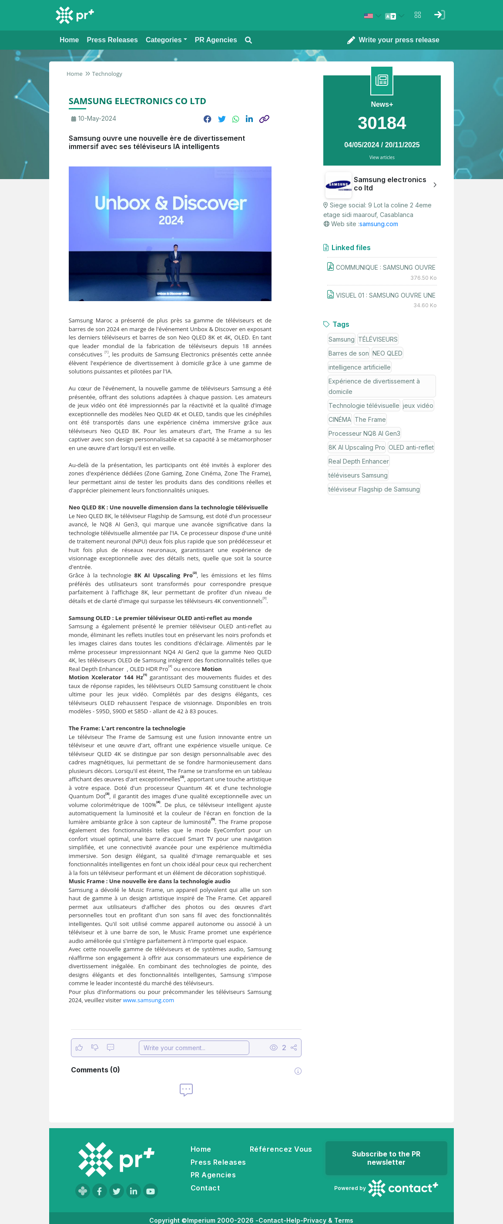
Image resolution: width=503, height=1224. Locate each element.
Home (75, 74)
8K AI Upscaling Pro (357, 447)
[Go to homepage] (117, 1159)
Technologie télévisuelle (364, 405)
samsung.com (378, 223)
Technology (107, 74)
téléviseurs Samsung (358, 475)
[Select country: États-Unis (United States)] (374, 16)
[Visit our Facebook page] (99, 1190)
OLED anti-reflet (411, 447)
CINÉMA (340, 419)
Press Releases (218, 1162)
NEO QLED (387, 353)
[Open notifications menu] (417, 15)
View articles (382, 157)
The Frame (370, 419)
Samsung (342, 339)
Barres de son (349, 353)
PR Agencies (213, 1174)
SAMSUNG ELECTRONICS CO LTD (137, 101)
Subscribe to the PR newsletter (386, 1157)
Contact (205, 1187)
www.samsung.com (148, 1000)
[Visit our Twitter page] (116, 1190)
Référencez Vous (281, 1149)
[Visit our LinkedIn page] (133, 1190)
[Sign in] (439, 15)
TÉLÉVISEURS (378, 339)
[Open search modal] (248, 40)
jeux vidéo (418, 405)
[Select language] (395, 16)
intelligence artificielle (360, 367)
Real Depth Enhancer (359, 461)
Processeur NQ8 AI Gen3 (364, 433)
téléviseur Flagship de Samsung (374, 489)
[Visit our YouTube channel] (150, 1190)
